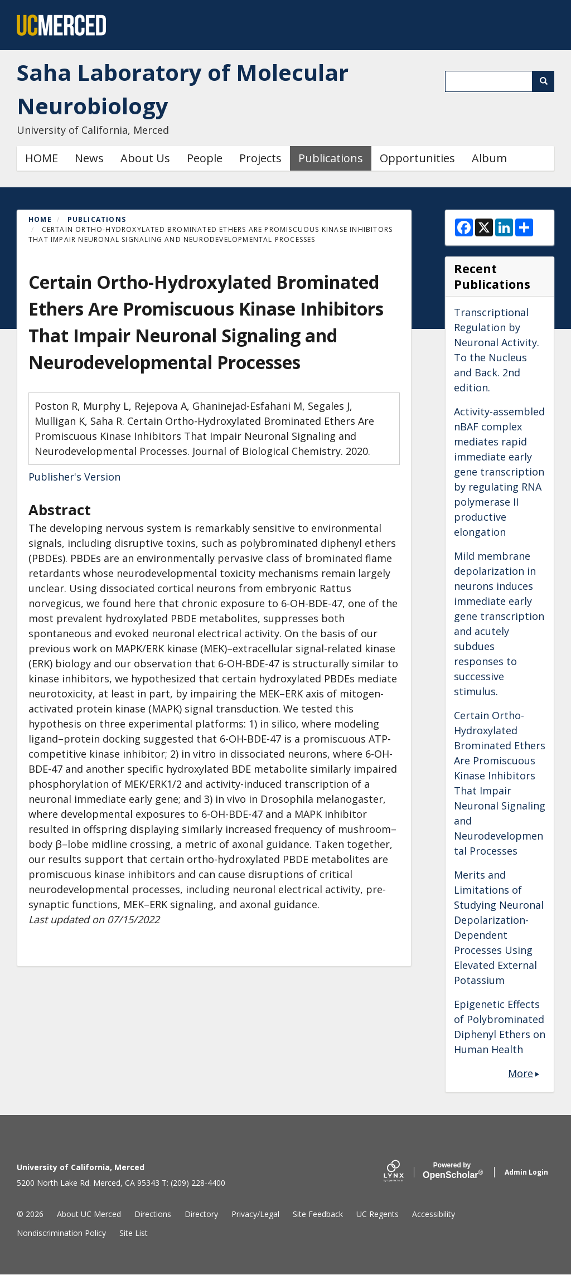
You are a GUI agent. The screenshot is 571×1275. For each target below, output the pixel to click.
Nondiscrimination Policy (61, 1233)
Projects (260, 158)
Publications (330, 158)
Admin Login (526, 1172)
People (204, 158)
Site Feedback (318, 1214)
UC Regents (377, 1214)
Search (547, 81)
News (89, 158)
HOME (41, 158)
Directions (152, 1214)
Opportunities (417, 158)
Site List (133, 1233)
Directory (201, 1214)
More (520, 1073)
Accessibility (433, 1214)
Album (489, 158)
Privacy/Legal (255, 1214)
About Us (145, 158)
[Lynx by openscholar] (403, 1172)
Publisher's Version (74, 476)
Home (40, 219)
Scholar (452, 1171)
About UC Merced (89, 1214)
